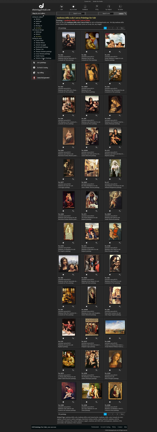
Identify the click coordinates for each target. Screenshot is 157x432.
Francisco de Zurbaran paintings (67, 410)
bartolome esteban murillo (90, 419)
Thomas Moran (40, 43)
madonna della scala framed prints (88, 417)
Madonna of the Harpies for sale (90, 281)
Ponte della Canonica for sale (113, 313)
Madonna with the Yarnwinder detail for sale (70, 281)
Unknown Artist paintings (112, 410)
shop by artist (38, 38)
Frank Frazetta (40, 56)
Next (122, 28)
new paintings (41, 62)
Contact (120, 427)
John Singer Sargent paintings (113, 314)
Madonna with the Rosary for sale (67, 217)
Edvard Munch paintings (88, 92)
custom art (84, 24)
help (125, 427)
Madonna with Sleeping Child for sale (115, 122)
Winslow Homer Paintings (43, 58)
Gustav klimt (39, 40)
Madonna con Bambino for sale (66, 249)
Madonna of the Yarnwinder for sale (114, 90)
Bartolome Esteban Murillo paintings (68, 155)
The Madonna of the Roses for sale (114, 185)
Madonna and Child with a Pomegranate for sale (71, 90)
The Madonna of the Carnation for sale (68, 122)
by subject (109, 9)
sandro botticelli (103, 419)
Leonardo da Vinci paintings (66, 60)
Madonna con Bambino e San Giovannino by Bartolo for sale (121, 408)
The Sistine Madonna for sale (90, 217)
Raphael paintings (110, 60)
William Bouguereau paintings (113, 187)
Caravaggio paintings (64, 187)
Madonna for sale (86, 90)
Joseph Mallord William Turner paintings (116, 346)
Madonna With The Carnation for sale (68, 313)
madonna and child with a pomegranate (100, 421)
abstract (38, 19)
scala (110, 417)
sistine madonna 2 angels (80, 421)
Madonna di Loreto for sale (65, 185)
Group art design (39, 30)
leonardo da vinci (117, 417)
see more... (39, 28)
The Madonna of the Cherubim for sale (92, 376)
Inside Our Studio (98, 1)
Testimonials (95, 427)
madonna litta (69, 421)
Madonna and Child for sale (65, 154)
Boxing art (39, 26)
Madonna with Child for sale (112, 249)
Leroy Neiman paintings (43, 54)
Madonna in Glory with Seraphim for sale (93, 313)
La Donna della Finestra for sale (67, 376)
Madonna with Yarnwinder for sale (91, 122)
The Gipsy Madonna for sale (89, 408)
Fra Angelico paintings (64, 251)
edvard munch (66, 419)
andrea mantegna (76, 419)
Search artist (106, 13)
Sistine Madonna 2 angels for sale (114, 58)
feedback (85, 9)
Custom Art (87, 1)
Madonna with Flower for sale (113, 281)
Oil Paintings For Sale (39, 427)
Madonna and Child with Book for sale (115, 154)
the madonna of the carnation (73, 423)
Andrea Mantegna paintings (112, 123)
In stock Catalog (105, 427)
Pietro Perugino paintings (112, 251)
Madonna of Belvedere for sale (90, 249)
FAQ (96, 9)
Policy (114, 427)
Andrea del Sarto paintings (89, 283)
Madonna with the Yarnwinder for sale (68, 58)
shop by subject (38, 17)
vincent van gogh (41, 45)
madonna (102, 417)
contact (121, 14)
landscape (38, 21)
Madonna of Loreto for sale (65, 345)
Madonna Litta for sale (88, 58)
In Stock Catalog (42, 67)
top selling (40, 73)
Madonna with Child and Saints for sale (92, 345)
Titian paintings (86, 410)
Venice (38, 23)
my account (73, 9)
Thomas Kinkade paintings (44, 51)
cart (61, 9)
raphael (59, 419)
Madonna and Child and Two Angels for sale (94, 154)
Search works (77, 13)
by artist (120, 9)
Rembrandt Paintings (42, 47)
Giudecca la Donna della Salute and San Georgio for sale (120, 345)
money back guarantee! (43, 78)
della (106, 417)
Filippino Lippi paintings (88, 346)
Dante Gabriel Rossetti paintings (67, 378)
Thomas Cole (40, 49)
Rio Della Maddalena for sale (90, 185)
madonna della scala (71, 417)
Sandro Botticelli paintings (89, 155)
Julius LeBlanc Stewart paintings (90, 187)
